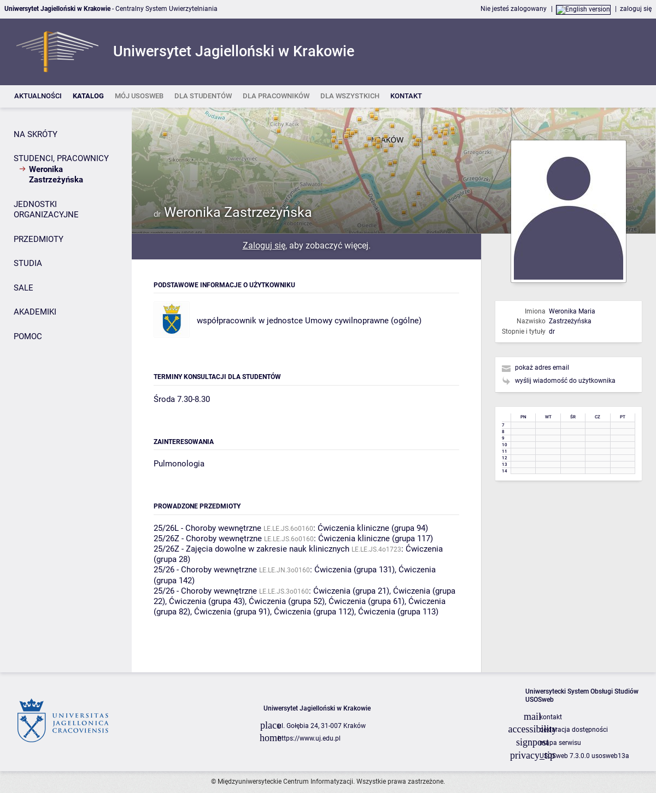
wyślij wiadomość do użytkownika (565, 380)
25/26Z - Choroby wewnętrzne (208, 538)
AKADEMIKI (35, 312)
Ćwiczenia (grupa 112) (314, 612)
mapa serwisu (560, 743)
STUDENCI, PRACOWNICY (61, 158)
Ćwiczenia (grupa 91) (232, 612)
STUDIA (28, 263)
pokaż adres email (542, 367)
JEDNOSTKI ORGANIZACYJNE (46, 209)
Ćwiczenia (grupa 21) (351, 591)
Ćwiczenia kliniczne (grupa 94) (373, 528)
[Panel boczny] (66, 390)
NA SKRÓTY (35, 134)
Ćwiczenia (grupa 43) (207, 601)
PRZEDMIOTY (38, 239)
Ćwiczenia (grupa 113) (398, 612)
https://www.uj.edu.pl (309, 738)
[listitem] (38, 96)
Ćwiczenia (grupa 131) (354, 570)
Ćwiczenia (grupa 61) (367, 601)
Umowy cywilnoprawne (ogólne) (363, 321)
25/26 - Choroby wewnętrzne (205, 570)
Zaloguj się (264, 245)
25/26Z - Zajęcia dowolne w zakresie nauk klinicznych (251, 549)
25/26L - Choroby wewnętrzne (207, 528)
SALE (23, 288)
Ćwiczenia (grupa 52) (287, 601)
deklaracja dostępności (574, 729)
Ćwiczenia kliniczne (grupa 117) (375, 538)
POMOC (28, 336)
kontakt (551, 717)
